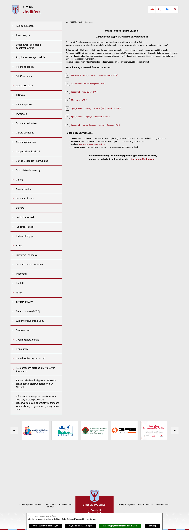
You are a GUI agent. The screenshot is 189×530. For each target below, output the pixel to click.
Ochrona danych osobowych (45, 526)
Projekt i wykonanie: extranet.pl (30, 504)
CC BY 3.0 (50, 507)
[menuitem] (36, 26)
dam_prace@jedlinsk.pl (142, 159)
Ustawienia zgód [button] (162, 504)
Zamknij (152, 526)
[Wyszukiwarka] (159, 9)
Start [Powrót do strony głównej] (67, 22)
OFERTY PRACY (77, 22)
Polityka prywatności (145, 504)
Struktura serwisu (65, 504)
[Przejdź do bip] (152, 9)
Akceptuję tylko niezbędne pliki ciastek (120, 526)
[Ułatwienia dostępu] (174, 9)
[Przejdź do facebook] (167, 9)
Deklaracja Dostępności (126, 504)
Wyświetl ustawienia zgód (80, 526)
